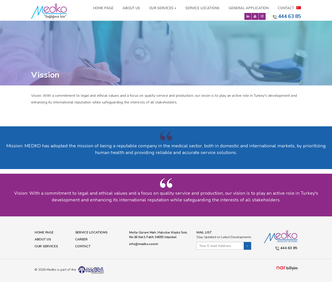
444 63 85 (287, 16)
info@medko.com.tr (143, 244)
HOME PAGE (103, 8)
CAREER (81, 239)
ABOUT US (131, 8)
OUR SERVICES (161, 8)
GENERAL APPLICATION (249, 8)
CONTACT (286, 8)
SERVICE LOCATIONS (202, 8)
